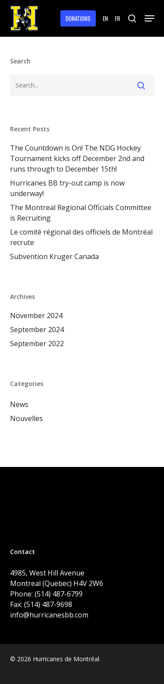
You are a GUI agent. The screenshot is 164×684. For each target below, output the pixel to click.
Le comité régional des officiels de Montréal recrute (81, 237)
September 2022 (37, 343)
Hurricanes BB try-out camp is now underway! (67, 188)
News (19, 404)
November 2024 (36, 315)
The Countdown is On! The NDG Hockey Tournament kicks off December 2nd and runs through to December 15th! (77, 158)
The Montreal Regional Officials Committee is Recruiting (80, 213)
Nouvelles (26, 418)
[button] (149, 18)
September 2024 (37, 329)
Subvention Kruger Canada (54, 256)
